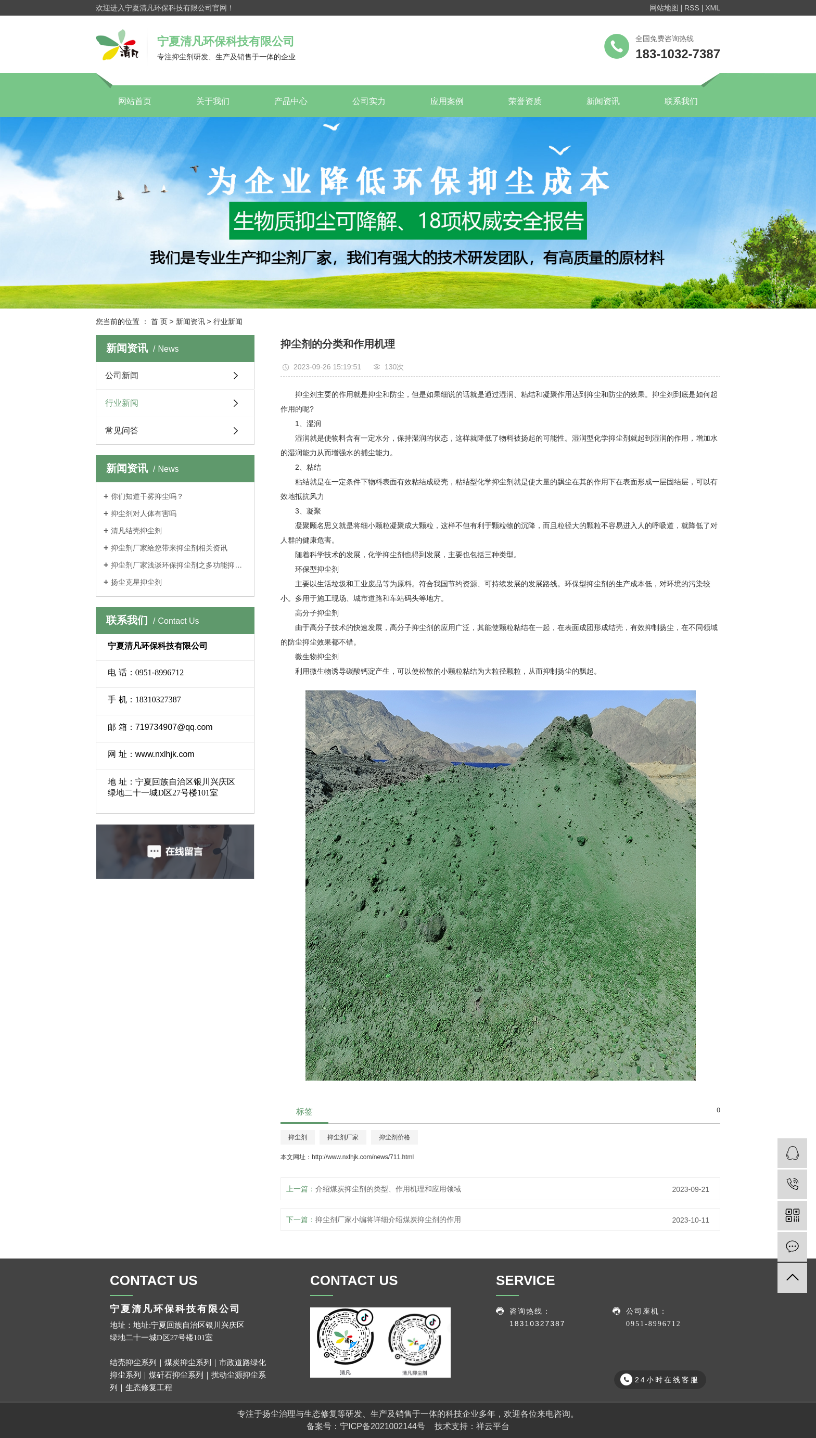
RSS (691, 8)
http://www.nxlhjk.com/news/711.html (363, 1157)
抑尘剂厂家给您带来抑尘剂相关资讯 (169, 548)
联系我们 (681, 101)
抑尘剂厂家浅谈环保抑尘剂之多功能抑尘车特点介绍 (179, 565)
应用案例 (447, 101)
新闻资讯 (603, 101)
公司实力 (369, 101)
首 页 (159, 321)
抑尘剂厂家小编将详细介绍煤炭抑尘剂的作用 (388, 1219)
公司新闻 (121, 375)
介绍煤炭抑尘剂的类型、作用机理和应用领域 (388, 1189)
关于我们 (213, 101)
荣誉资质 (525, 101)
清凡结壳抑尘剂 (136, 531)
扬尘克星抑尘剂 (136, 582)
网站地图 (664, 8)
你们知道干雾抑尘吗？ (147, 496)
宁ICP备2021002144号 (382, 1426)
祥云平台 (492, 1426)
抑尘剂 (297, 1137)
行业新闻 (228, 321)
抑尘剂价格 (394, 1137)
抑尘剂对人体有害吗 (143, 513)
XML (712, 8)
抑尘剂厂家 (343, 1137)
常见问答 (121, 430)
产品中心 (291, 101)
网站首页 (134, 101)
